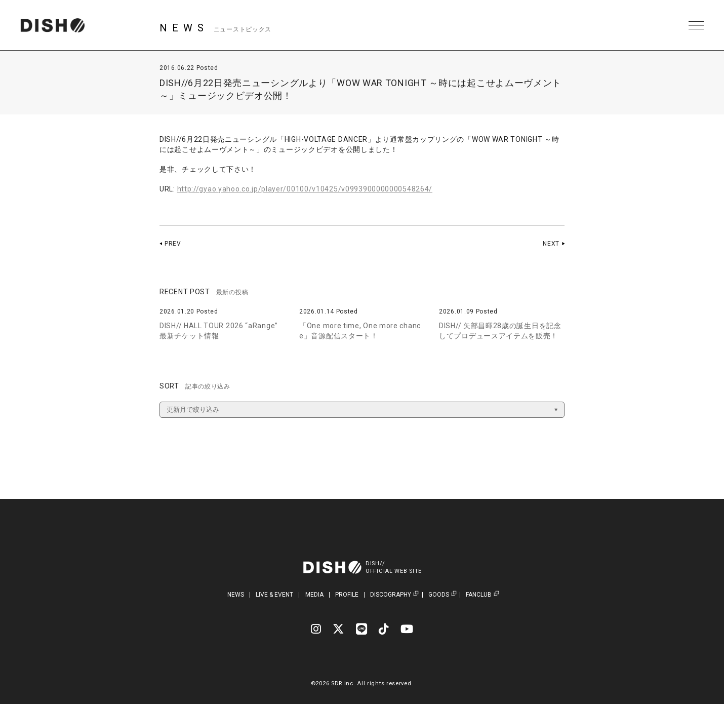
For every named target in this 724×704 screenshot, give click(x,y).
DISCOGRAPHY (390, 595)
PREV (173, 244)
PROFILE (346, 594)
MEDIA (314, 594)
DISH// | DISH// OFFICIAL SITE (52, 25)
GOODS (438, 595)
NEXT (551, 244)
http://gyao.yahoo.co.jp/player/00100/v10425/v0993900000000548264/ (305, 189)
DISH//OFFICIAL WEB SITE (394, 567)
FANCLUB (479, 595)
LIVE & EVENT (274, 594)
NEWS (235, 594)
